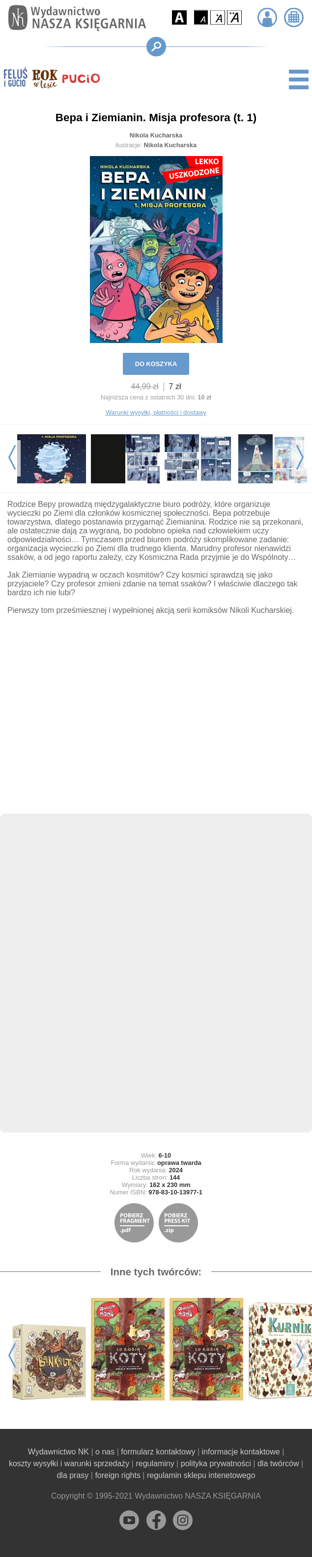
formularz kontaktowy (158, 1452)
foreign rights (118, 1475)
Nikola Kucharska (156, 135)
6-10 (164, 1155)
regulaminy (155, 1463)
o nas (104, 1452)
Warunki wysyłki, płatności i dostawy (156, 412)
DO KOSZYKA (156, 364)
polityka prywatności (216, 1463)
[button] (179, 17)
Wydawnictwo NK (58, 1452)
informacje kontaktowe (241, 1452)
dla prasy (72, 1475)
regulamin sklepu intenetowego (201, 1475)
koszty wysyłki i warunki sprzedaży (69, 1463)
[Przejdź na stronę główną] (74, 18)
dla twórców (278, 1463)
